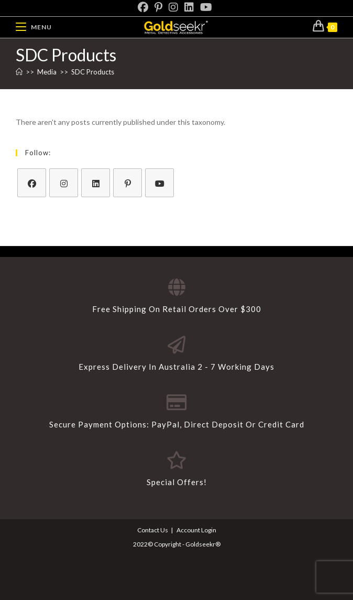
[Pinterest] (158, 7)
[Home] (19, 72)
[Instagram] (173, 7)
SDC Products (92, 72)
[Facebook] (144, 7)
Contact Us (152, 530)
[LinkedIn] (189, 7)
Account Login (196, 530)
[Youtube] (206, 7)
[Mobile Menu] (34, 27)
